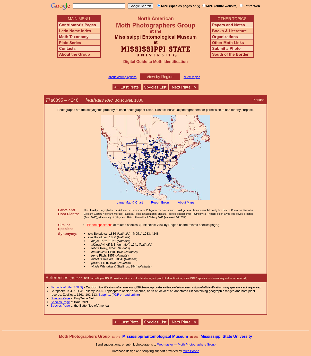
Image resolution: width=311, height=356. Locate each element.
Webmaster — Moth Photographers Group (186, 344)
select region (192, 77)
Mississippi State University (226, 336)
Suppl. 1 (104, 294)
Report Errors (160, 202)
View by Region (160, 77)
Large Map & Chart (130, 202)
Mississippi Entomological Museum (155, 336)
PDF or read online (126, 294)
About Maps (186, 202)
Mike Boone (191, 351)
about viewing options (122, 77)
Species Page (60, 298)
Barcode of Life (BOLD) (67, 287)
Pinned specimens (99, 225)
